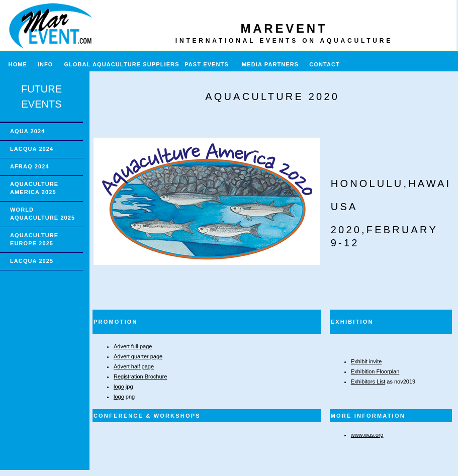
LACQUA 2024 (31, 149)
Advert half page (134, 366)
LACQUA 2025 (31, 261)
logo (119, 387)
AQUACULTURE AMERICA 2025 (34, 188)
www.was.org (367, 435)
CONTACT (324, 64)
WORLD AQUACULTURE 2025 (42, 214)
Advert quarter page (138, 356)
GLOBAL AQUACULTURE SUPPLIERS (121, 64)
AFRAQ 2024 (29, 166)
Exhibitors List (368, 381)
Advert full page (133, 346)
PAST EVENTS (207, 64)
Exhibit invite (366, 361)
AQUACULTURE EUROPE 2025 (34, 239)
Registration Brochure (140, 376)
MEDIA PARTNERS (270, 64)
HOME (13, 64)
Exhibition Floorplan (375, 371)
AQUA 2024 (27, 131)
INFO (49, 64)
